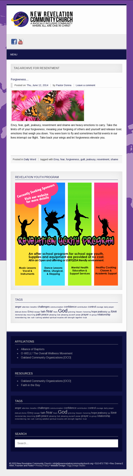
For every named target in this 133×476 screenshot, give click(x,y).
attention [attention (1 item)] (26, 307)
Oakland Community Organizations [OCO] (46, 357)
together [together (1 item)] (79, 317)
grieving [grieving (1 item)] (71, 312)
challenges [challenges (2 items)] (44, 306)
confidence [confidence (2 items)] (70, 306)
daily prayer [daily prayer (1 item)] (109, 307)
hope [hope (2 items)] (94, 311)
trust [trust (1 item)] (85, 317)
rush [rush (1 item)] (33, 317)
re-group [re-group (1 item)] (93, 315)
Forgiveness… (20, 79)
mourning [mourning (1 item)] (31, 315)
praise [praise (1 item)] (78, 315)
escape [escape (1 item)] (37, 312)
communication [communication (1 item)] (56, 307)
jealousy (90, 159)
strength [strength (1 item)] (71, 317)
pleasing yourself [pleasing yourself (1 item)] (68, 315)
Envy (56, 159)
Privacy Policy (42, 465)
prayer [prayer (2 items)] (85, 314)
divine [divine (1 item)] (24, 312)
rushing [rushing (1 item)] (38, 317)
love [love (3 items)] (114, 311)
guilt (83, 159)
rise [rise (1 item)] (28, 317)
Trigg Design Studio (75, 465)
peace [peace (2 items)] (45, 314)
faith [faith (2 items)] (43, 311)
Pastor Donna (63, 85)
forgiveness (72, 159)
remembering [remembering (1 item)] (20, 317)
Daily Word (30, 159)
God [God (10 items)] (63, 311)
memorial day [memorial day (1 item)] (20, 315)
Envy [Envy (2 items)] (31, 311)
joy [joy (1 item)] (109, 312)
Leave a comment (85, 85)
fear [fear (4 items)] (49, 311)
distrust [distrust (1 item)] (18, 312)
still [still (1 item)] (65, 317)
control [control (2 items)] (92, 306)
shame (114, 159)
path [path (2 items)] (38, 314)
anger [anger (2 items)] (18, 306)
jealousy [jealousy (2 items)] (102, 311)
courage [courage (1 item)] (100, 307)
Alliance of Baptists (33, 349)
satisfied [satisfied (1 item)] (46, 317)
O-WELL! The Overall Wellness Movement (47, 353)
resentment (103, 159)
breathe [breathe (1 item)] (33, 307)
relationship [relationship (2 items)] (103, 314)
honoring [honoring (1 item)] (87, 312)
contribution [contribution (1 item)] (82, 307)
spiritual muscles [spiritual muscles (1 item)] (57, 317)
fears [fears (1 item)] (55, 312)
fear (62, 159)
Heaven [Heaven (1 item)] (79, 312)
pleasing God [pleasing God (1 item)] (54, 315)
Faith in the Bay (30, 385)
